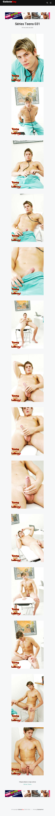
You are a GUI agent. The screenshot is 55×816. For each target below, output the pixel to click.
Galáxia (21, 809)
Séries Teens (27, 784)
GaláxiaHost (40, 809)
